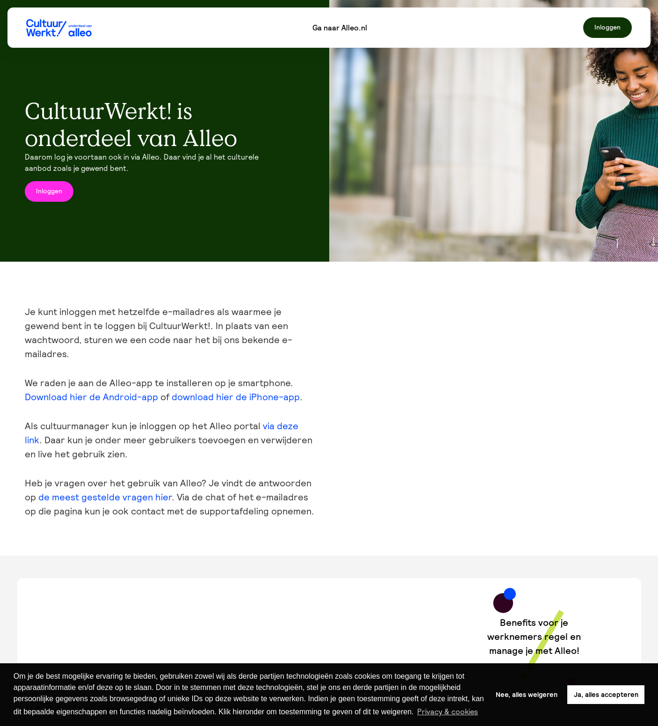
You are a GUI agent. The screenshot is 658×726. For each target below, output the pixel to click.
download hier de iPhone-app (236, 397)
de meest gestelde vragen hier (105, 497)
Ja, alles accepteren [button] (606, 694)
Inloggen (607, 27)
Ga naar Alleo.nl (339, 27)
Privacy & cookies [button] (447, 711)
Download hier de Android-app (91, 397)
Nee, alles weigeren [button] (526, 694)
